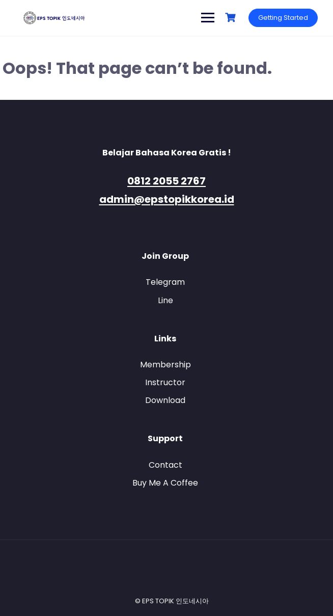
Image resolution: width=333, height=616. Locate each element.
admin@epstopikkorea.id (166, 199)
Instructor (165, 382)
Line (165, 300)
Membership (165, 364)
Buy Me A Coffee (165, 483)
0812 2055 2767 (166, 181)
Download (165, 400)
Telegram (165, 282)
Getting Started (283, 17)
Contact (165, 465)
